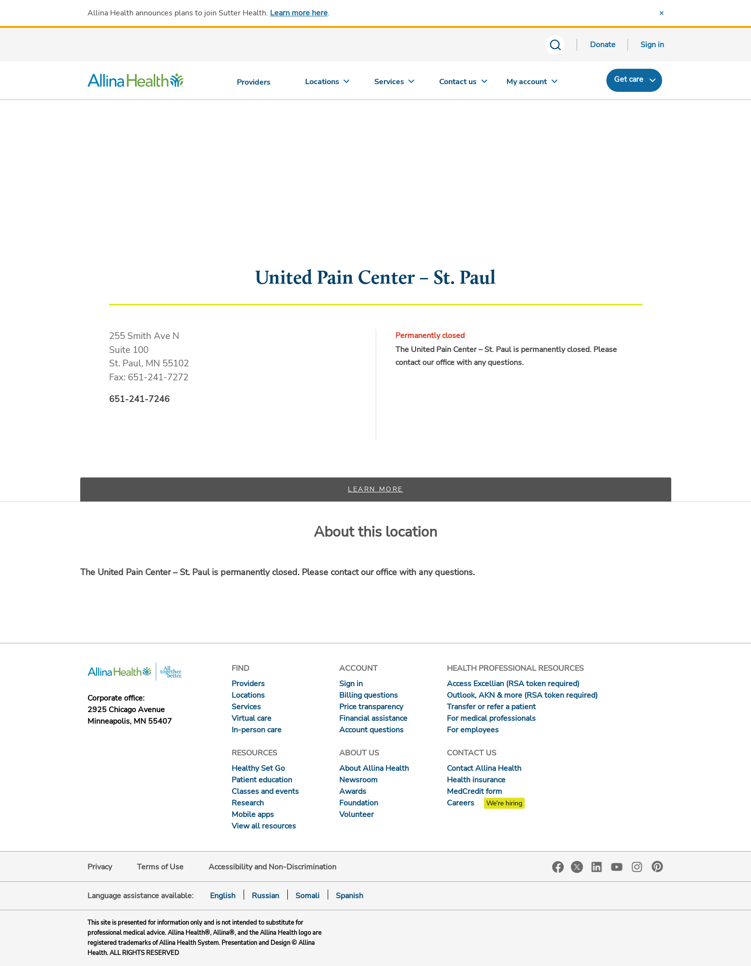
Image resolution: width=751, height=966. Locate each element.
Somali (307, 896)
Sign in (652, 44)
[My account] (532, 84)
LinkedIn (596, 866)
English (222, 896)
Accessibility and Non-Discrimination (272, 867)
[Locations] (327, 84)
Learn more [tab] (375, 489)
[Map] (375, 208)
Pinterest (657, 866)
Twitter (577, 867)
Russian (265, 896)
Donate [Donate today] (603, 44)
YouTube (617, 866)
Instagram (637, 866)
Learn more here (299, 13)
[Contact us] (464, 84)
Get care (628, 79)
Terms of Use (160, 867)
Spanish (349, 896)
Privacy (99, 867)
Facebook (558, 867)
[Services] (395, 84)
